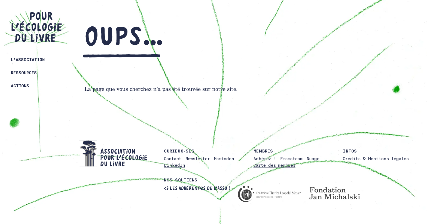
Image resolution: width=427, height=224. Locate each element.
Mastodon (224, 158)
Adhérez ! (265, 158)
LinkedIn (174, 165)
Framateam (291, 158)
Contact (172, 158)
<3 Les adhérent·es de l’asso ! (197, 188)
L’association (28, 59)
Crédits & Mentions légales (376, 158)
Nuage (313, 158)
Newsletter (197, 158)
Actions (20, 85)
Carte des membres (274, 165)
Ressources (24, 72)
